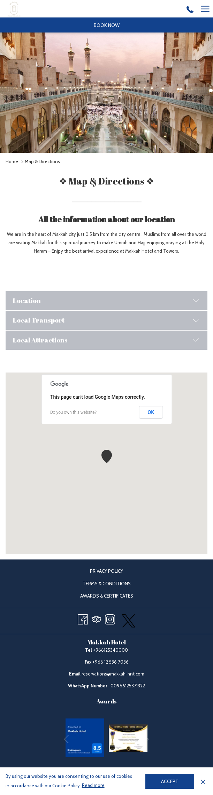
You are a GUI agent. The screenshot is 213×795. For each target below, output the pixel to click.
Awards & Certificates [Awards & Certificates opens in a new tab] (114, 596)
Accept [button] (169, 781)
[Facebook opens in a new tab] (83, 618)
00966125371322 (128, 685)
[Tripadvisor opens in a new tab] (96, 618)
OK (151, 412)
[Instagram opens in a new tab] (110, 618)
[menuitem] (106, 571)
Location (106, 300)
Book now (107, 25)
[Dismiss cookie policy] (203, 781)
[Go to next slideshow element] (146, 739)
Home (12, 161)
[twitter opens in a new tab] (128, 620)
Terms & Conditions (107, 583)
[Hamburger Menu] (205, 8)
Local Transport (106, 320)
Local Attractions (106, 340)
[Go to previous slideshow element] (66, 739)
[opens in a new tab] (85, 737)
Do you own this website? (73, 412)
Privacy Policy (106, 571)
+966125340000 (110, 650)
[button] (106, 456)
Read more (93, 785)
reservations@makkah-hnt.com (113, 674)
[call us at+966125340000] (190, 9)
